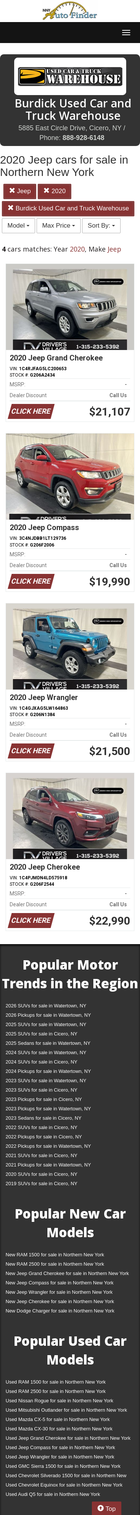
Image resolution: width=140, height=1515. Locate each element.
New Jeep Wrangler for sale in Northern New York (59, 1292)
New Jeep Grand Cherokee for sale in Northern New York (67, 1273)
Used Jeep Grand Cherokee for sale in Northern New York (68, 1438)
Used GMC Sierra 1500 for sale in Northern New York (63, 1466)
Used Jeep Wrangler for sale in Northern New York (60, 1457)
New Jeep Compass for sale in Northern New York (59, 1283)
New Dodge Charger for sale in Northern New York (60, 1311)
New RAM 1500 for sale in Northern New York (55, 1254)
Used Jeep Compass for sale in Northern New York (60, 1447)
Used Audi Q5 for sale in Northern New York (53, 1494)
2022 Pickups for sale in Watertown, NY (48, 1146)
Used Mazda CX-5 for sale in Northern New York (58, 1419)
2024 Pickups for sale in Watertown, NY (48, 1071)
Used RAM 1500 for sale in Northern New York (56, 1382)
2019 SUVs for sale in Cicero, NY (41, 1183)
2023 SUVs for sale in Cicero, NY (41, 1090)
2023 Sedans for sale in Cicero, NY (43, 1118)
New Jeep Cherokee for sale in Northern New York (60, 1301)
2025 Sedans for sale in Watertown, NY (48, 1043)
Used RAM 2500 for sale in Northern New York (56, 1391)
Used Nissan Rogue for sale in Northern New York (59, 1400)
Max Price (58, 225)
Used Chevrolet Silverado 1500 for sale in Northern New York (66, 1477)
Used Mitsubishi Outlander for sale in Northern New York (66, 1410)
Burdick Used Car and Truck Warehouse (68, 208)
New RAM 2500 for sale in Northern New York (55, 1264)
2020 (54, 191)
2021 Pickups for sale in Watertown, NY (48, 1165)
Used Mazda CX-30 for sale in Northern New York (59, 1429)
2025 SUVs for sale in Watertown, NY (46, 1024)
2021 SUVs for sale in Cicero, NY (41, 1155)
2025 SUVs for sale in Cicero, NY (41, 1034)
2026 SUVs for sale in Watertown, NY (46, 1006)
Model (18, 225)
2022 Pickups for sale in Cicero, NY (44, 1137)
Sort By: (101, 225)
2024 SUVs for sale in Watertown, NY (46, 1052)
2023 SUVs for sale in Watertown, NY (46, 1080)
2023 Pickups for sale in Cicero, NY (44, 1099)
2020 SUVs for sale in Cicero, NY (41, 1174)
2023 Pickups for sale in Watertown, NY (48, 1108)
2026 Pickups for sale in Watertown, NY (48, 1015)
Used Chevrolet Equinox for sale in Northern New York (64, 1485)
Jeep (20, 191)
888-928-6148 (83, 138)
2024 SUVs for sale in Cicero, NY (41, 1062)
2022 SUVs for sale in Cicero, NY (41, 1127)
